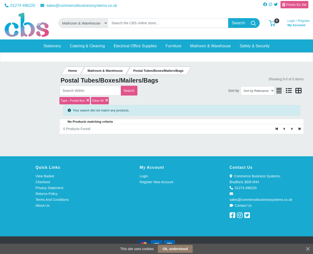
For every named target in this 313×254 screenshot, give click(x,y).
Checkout (42, 182)
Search (128, 91)
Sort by (233, 91)
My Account (299, 22)
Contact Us (241, 205)
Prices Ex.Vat (294, 5)
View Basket (44, 176)
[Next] (292, 129)
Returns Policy (46, 194)
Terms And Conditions (52, 200)
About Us (42, 205)
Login (144, 176)
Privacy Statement (49, 188)
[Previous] (284, 129)
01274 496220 (20, 5)
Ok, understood (175, 249)
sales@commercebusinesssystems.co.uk (78, 5)
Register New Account (156, 182)
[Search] (168, 23)
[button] (272, 23)
